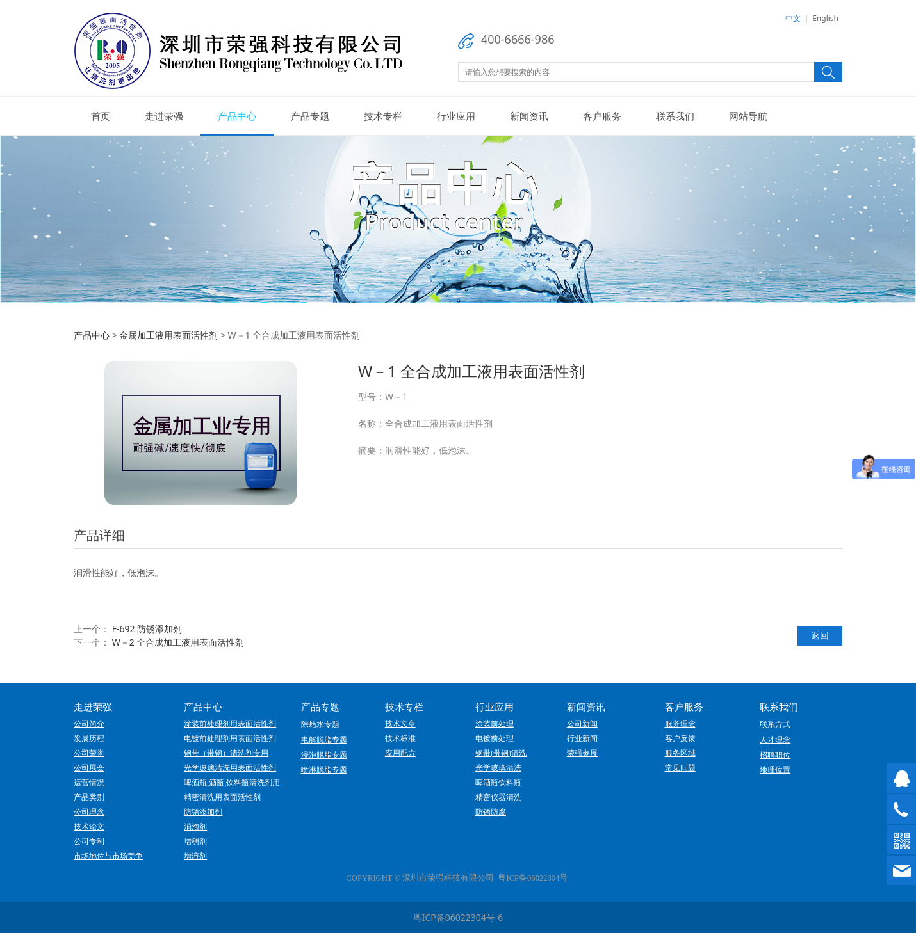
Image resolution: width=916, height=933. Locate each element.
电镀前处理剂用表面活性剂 (230, 738)
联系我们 (675, 115)
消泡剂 (195, 826)
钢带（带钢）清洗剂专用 (226, 753)
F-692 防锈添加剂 (147, 629)
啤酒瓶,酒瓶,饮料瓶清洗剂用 (232, 782)
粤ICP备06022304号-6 (458, 917)
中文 (793, 18)
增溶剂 (195, 856)
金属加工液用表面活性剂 (168, 335)
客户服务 (602, 115)
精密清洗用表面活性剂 (222, 797)
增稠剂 (195, 841)
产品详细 (99, 535)
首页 (100, 115)
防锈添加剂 (203, 812)
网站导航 (748, 115)
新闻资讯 (529, 115)
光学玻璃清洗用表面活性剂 (230, 767)
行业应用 (456, 115)
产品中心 (237, 115)
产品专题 (310, 115)
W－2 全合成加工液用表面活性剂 (178, 642)
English (825, 18)
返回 (820, 635)
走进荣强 (164, 115)
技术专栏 (383, 115)
